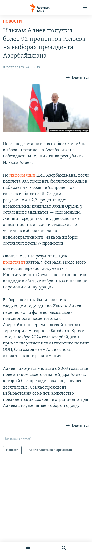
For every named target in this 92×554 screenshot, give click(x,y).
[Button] (77, 77)
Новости (12, 21)
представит (14, 262)
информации (22, 175)
